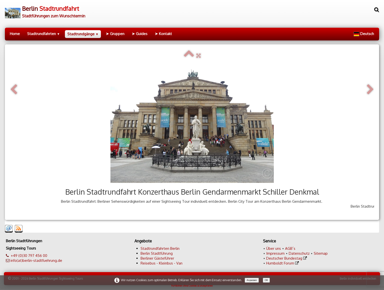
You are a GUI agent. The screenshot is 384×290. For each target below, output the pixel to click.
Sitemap (321, 253)
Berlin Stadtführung (157, 253)
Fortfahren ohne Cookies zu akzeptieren (192, 285)
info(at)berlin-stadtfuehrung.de (36, 260)
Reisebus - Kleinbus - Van (161, 263)
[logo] (45, 10)
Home (15, 33)
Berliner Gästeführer (157, 258)
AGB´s (290, 248)
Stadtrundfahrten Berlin (160, 248)
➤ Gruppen (115, 33)
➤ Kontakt (163, 33)
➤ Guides (139, 33)
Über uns (273, 248)
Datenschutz (299, 253)
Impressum (275, 253)
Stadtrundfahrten (43, 33)
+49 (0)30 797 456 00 (29, 255)
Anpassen (252, 279)
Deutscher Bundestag (284, 258)
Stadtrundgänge (83, 34)
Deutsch (364, 33)
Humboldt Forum (280, 263)
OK (266, 279)
